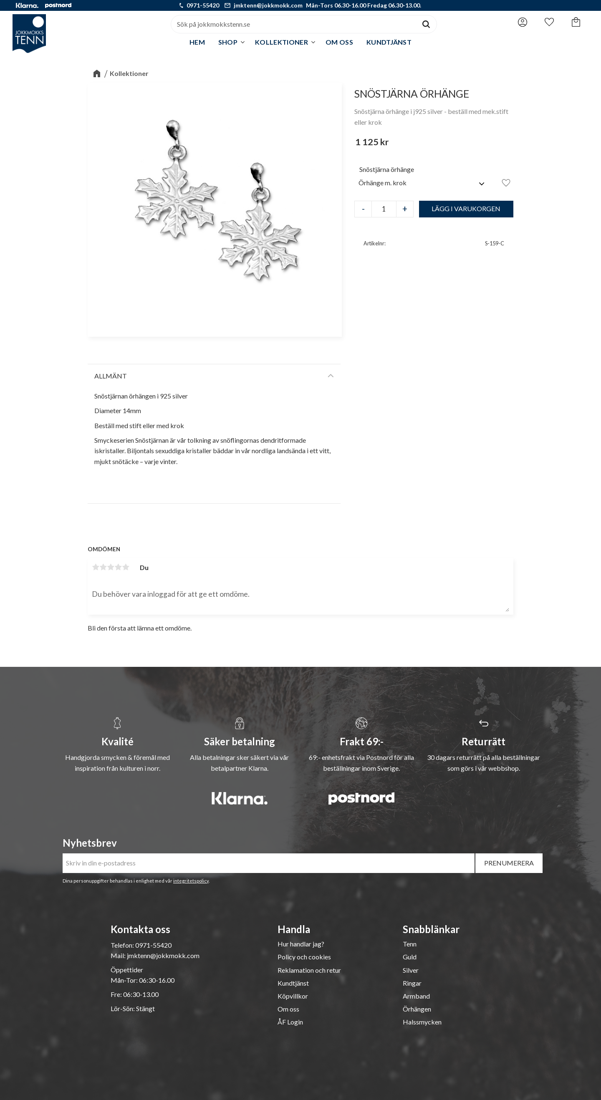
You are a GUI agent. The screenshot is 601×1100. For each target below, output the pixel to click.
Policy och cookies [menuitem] (304, 957)
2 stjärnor (103, 567)
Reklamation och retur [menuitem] (309, 970)
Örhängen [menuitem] (417, 1009)
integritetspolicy (191, 880)
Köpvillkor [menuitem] (293, 996)
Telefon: (123, 945)
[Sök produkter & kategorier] (293, 24)
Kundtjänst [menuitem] (389, 42)
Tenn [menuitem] (410, 944)
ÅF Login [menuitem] (290, 1022)
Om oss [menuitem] (339, 42)
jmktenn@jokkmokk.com (268, 5)
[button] (549, 22)
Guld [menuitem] (410, 957)
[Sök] (426, 24)
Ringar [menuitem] (412, 983)
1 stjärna (95, 567)
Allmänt (110, 376)
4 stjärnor (118, 567)
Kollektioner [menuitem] (281, 42)
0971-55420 (203, 5)
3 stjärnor (110, 567)
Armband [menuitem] (416, 996)
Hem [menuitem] (197, 42)
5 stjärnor (125, 567)
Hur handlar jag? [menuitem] (301, 944)
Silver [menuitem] (411, 970)
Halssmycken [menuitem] (422, 1022)
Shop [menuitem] (227, 42)
